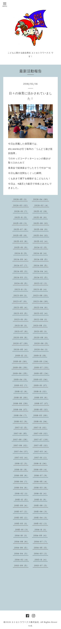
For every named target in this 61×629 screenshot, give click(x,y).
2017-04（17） (21, 451)
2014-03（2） (41, 553)
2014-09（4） (40, 535)
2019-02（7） (21, 385)
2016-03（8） (41, 487)
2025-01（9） (21, 247)
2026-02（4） (41, 205)
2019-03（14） (41, 379)
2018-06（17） (20, 409)
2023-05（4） (21, 307)
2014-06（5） (21, 547)
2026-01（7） (21, 211)
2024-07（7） (21, 265)
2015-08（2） (41, 505)
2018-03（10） (41, 415)
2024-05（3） (21, 271)
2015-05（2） (21, 517)
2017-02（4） (21, 457)
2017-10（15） (21, 433)
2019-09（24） (41, 361)
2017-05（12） (41, 445)
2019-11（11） (40, 355)
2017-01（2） (41, 457)
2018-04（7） (21, 415)
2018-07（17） (41, 403)
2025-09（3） (20, 223)
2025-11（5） (21, 217)
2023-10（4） (41, 289)
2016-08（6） (21, 475)
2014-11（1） (40, 529)
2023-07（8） (20, 301)
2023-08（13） (41, 295)
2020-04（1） (41, 349)
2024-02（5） (41, 277)
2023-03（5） (21, 313)
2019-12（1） (21, 355)
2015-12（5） (22, 499)
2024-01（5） (21, 283)
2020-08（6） (41, 337)
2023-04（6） (41, 307)
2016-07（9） (41, 475)
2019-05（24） (41, 373)
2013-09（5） (21, 565)
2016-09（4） (41, 469)
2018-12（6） (21, 391)
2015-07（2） (21, 511)
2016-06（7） (21, 481)
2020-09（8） (21, 337)
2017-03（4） (41, 451)
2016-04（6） (21, 487)
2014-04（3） (21, 553)
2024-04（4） (41, 271)
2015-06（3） (41, 511)
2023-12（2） (41, 283)
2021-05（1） (41, 331)
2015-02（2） (41, 523)
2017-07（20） (41, 439)
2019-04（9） (21, 379)
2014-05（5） (41, 547)
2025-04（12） (41, 235)
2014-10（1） (21, 535)
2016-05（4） (41, 481)
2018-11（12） (41, 391)
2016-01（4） (41, 493)
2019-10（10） (20, 361)
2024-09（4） (21, 259)
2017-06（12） (21, 445)
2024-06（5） (41, 265)
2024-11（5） (21, 253)
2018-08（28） (21, 403)
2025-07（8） (21, 229)
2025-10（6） (41, 217)
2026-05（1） (20, 199)
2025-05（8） (20, 235)
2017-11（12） (40, 427)
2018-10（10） (21, 397)
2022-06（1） (41, 319)
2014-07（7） (41, 541)
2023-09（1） (21, 295)
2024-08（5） (41, 259)
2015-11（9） (40, 499)
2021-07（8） (21, 331)
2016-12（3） (21, 463)
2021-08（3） (40, 325)
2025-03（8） (21, 241)
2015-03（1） (21, 523)
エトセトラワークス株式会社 (25, 622)
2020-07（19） (21, 343)
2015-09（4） (21, 505)
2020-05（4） (21, 349)
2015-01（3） (22, 529)
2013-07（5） (41, 565)
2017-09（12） (41, 433)
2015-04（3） (41, 517)
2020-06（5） (41, 343)
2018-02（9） (21, 421)
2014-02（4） (22, 559)
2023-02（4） (41, 313)
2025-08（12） (41, 223)
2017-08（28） (20, 439)
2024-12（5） (41, 247)
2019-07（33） (41, 367)
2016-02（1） (21, 493)
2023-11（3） (21, 289)
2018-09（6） (41, 397)
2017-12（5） (21, 427)
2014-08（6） (21, 541)
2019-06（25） (20, 373)
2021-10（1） (21, 325)
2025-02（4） (41, 241)
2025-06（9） (41, 229)
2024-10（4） (41, 253)
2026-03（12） (21, 205)
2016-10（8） (21, 469)
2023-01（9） (21, 319)
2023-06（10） (41, 301)
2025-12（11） (41, 211)
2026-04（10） (41, 199)
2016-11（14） (41, 463)
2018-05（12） (41, 409)
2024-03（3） (21, 277)
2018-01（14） (41, 421)
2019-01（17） (41, 385)
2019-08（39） (20, 367)
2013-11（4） (41, 559)
